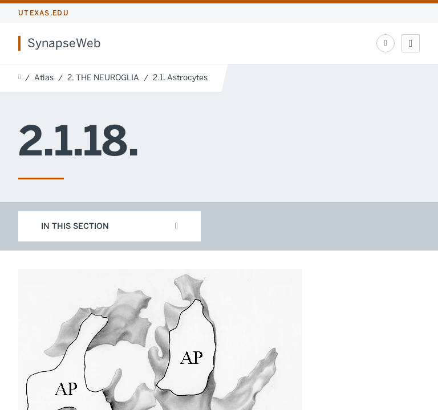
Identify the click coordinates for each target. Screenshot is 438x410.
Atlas (44, 78)
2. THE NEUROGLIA (103, 78)
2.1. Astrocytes (180, 78)
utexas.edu (43, 13)
